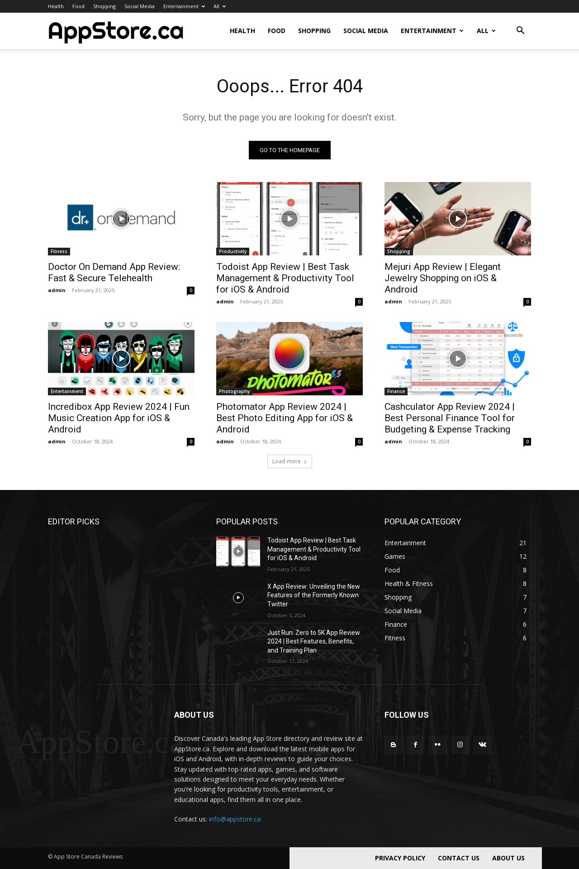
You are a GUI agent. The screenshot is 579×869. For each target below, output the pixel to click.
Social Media (139, 6)
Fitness (59, 251)
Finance (396, 391)
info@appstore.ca (235, 819)
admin (57, 290)
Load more (289, 461)
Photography (234, 391)
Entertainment (184, 6)
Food (78, 6)
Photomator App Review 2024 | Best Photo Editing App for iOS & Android (284, 418)
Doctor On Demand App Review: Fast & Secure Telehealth (114, 272)
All (220, 6)
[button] (520, 31)
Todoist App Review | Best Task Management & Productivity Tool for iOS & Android (285, 278)
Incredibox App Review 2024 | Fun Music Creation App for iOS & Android (119, 418)
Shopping (104, 6)
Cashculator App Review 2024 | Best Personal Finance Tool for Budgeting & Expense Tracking (449, 418)
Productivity (233, 251)
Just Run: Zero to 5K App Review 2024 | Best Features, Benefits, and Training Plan (313, 641)
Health (56, 6)
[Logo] (116, 31)
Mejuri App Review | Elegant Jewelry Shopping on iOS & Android (442, 278)
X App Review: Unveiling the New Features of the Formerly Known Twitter (313, 595)
